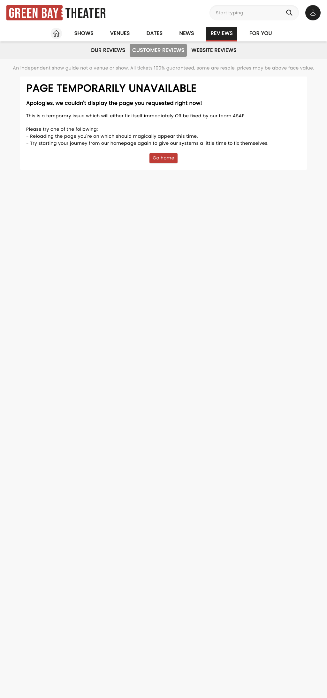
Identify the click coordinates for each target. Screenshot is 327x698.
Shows (83, 33)
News (186, 33)
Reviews (222, 33)
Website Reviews (213, 50)
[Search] (290, 13)
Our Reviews (107, 50)
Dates (154, 33)
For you (260, 33)
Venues (120, 33)
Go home (163, 158)
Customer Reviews (158, 50)
